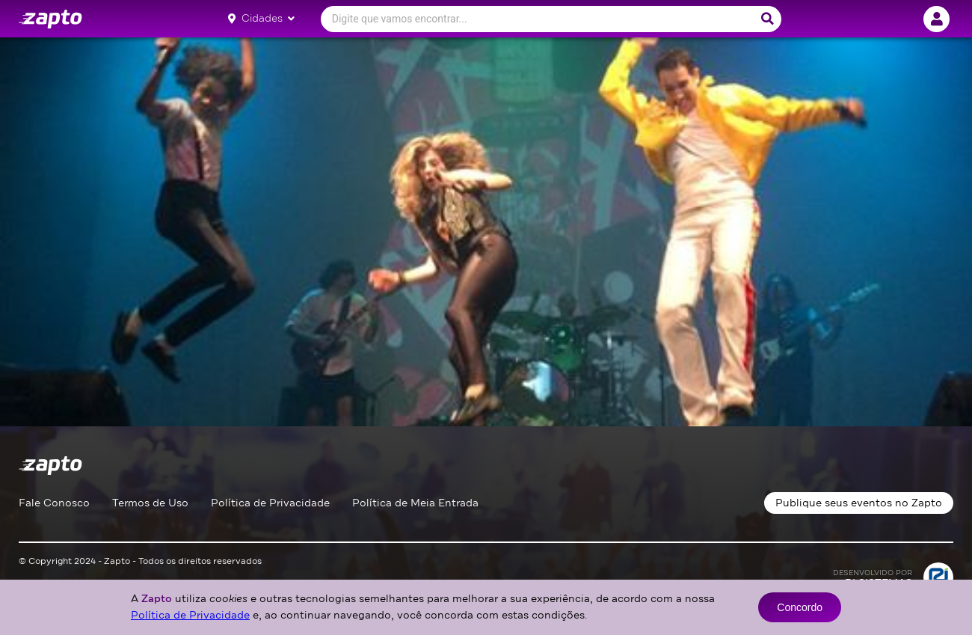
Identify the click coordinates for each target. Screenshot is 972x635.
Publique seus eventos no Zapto (858, 503)
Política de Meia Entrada (415, 503)
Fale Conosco (54, 503)
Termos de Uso (150, 503)
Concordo (799, 607)
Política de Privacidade (270, 503)
